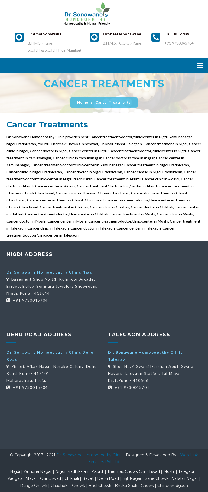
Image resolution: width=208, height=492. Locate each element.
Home (82, 102)
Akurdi (98, 471)
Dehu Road (108, 478)
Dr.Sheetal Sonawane (122, 34)
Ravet (88, 478)
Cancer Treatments (113, 102)
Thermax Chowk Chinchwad (133, 471)
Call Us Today (176, 34)
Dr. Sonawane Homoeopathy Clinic (89, 455)
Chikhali (71, 478)
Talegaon (187, 471)
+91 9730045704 (179, 43)
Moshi (169, 471)
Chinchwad (50, 478)
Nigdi (15, 471)
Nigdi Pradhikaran (71, 471)
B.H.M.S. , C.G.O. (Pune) (122, 43)
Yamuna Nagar (38, 471)
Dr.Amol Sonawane (44, 34)
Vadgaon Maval (22, 478)
